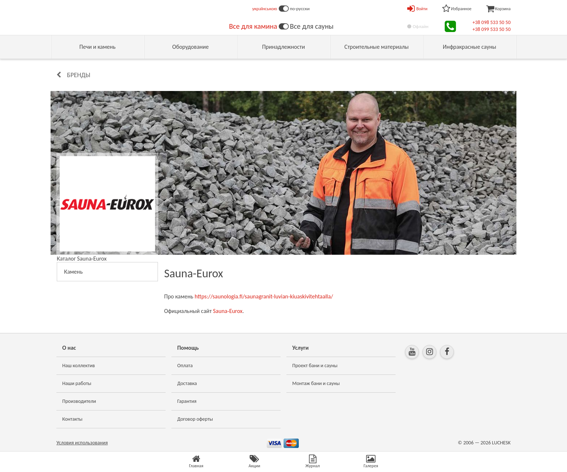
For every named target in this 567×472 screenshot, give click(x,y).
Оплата (185, 365)
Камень (73, 271)
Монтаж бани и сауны (316, 383)
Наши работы (76, 383)
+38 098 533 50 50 (491, 22)
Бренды (78, 75)
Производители (79, 401)
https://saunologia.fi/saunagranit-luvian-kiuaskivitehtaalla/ (264, 296)
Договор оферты (195, 419)
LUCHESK (501, 443)
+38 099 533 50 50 (491, 29)
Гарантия (187, 401)
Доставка (187, 383)
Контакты (72, 419)
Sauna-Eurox (227, 311)
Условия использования (82, 443)
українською (264, 8)
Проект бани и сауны (314, 365)
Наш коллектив (78, 365)
